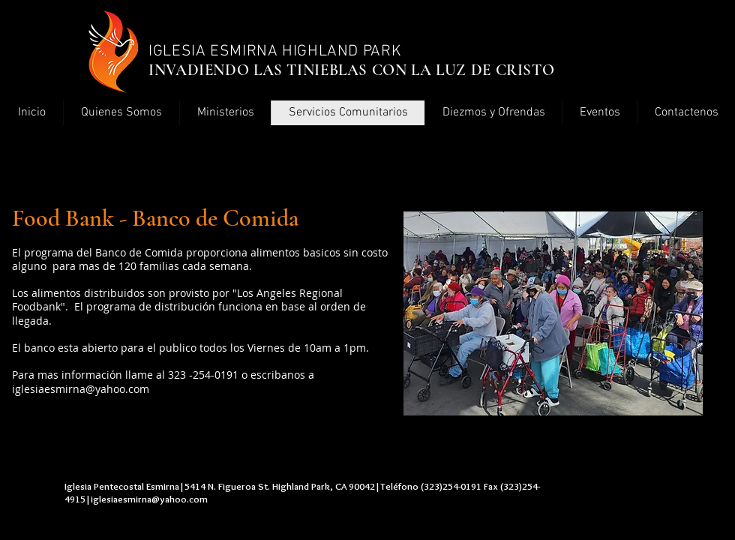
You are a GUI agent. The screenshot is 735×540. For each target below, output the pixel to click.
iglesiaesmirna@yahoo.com (80, 389)
